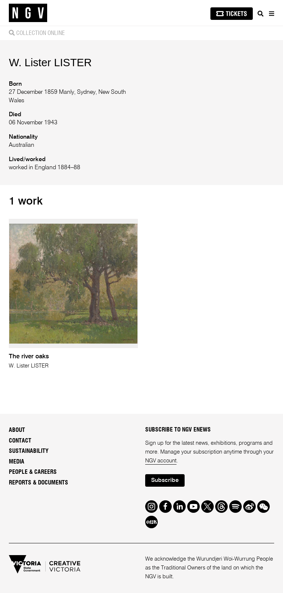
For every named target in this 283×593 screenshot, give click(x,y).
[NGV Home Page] (28, 13)
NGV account (161, 461)
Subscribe (165, 480)
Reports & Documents (38, 483)
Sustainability (29, 451)
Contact (20, 441)
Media (16, 462)
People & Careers (33, 472)
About (17, 430)
